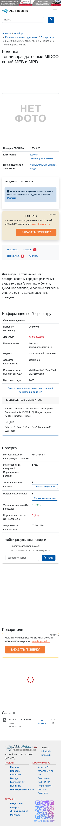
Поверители (15, 256)
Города (14, 778)
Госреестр (12, 249)
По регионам (45, 785)
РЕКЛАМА (53, 215)
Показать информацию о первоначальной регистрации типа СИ (30, 390)
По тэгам (42, 789)
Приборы (15, 771)
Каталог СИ (44, 767)
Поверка (29, 249)
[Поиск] (23, 20)
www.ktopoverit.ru (40, 224)
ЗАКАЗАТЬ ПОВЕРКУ (36, 232)
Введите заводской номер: (25, 546)
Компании (15, 774)
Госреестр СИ (17, 782)
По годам (43, 793)
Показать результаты (45, 487)
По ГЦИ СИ (44, 782)
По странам (44, 778)
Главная (14, 767)
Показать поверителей (44, 498)
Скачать (33, 256)
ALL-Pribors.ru (15, 11)
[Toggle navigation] (55, 11)
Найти (48, 557)
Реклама (15, 814)
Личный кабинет (19, 811)
